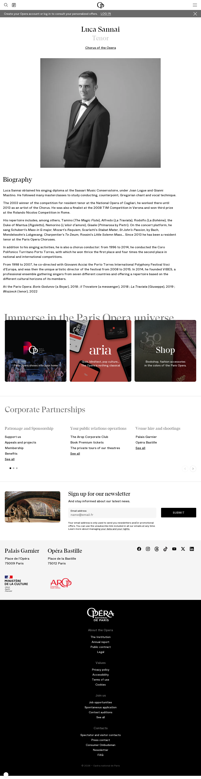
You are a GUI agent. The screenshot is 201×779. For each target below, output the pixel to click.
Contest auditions (100, 712)
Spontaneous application (101, 707)
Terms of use (100, 680)
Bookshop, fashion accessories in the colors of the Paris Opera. (165, 364)
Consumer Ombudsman (100, 745)
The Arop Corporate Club (89, 437)
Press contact (100, 740)
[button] (6, 774)
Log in (106, 13)
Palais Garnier (146, 437)
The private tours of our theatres (95, 448)
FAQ (100, 755)
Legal (100, 652)
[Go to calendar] (15, 5)
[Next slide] (193, 469)
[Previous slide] (185, 469)
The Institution (100, 637)
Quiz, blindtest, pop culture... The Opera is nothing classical (100, 364)
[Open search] (5, 5)
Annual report (100, 642)
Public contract (100, 647)
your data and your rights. (115, 529)
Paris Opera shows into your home (36, 365)
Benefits (11, 453)
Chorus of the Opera (100, 47)
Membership (14, 448)
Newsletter (100, 750)
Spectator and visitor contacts (100, 735)
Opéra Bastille (146, 442)
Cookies (100, 685)
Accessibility (100, 675)
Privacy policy (100, 670)
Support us (13, 437)
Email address (78, 510)
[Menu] (195, 5)
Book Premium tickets (87, 442)
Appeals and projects (20, 442)
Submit (178, 513)
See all (10, 459)
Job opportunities (100, 702)
